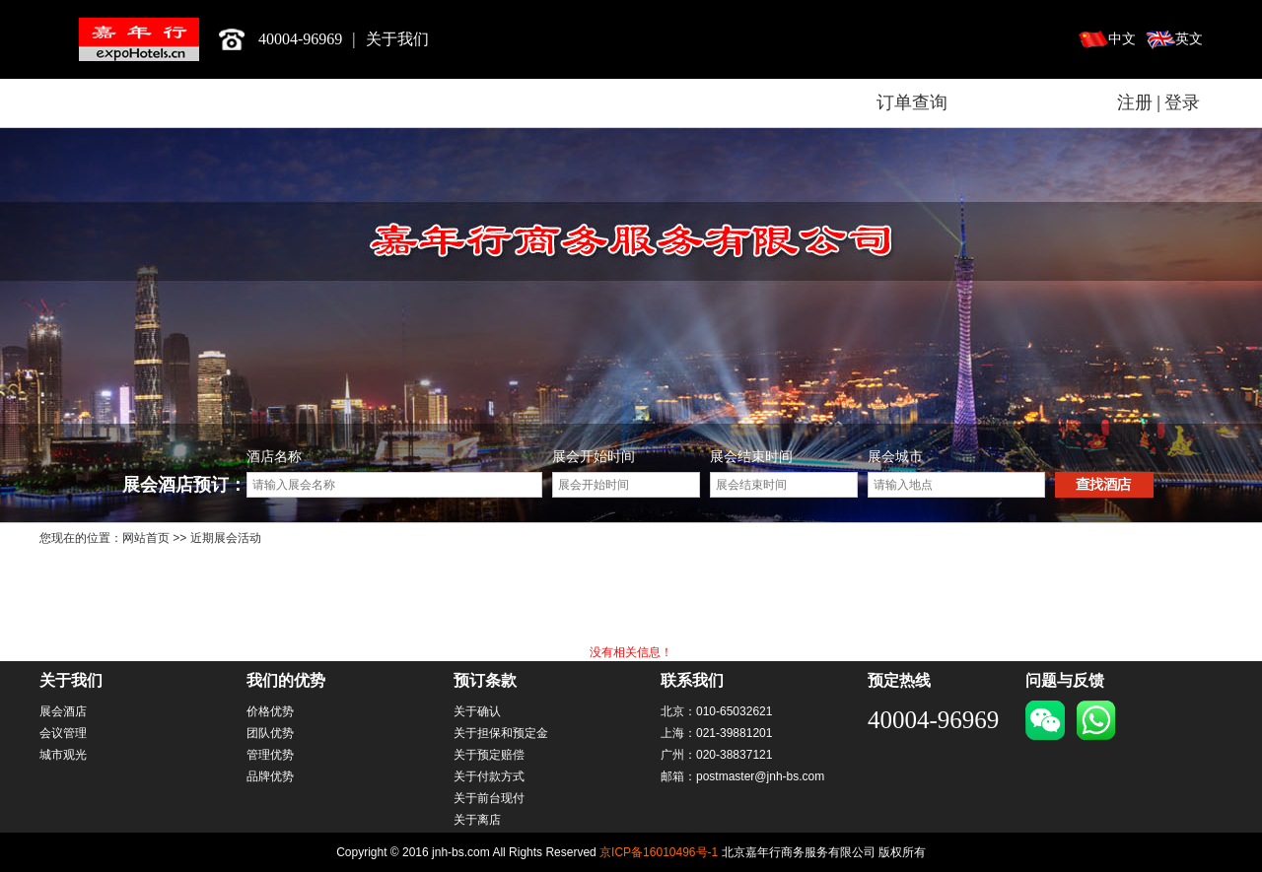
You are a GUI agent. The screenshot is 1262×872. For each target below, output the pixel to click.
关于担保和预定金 (501, 733)
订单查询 (911, 102)
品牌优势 (270, 776)
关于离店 (477, 820)
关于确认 (477, 711)
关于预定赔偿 (489, 755)
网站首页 (146, 538)
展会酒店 (63, 711)
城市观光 (63, 755)
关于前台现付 (489, 798)
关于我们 (397, 39)
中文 (1122, 39)
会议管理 (63, 733)
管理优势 (270, 755)
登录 (1182, 102)
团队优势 (270, 733)
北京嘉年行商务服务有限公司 (139, 39)
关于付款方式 (489, 776)
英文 (1189, 39)
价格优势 (270, 711)
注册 (1135, 102)
